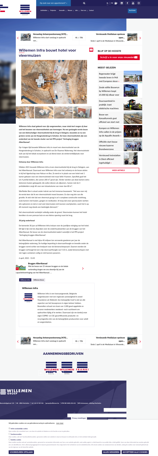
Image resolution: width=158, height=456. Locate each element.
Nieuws (70, 10)
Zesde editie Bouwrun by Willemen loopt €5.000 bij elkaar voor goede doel (109, 93)
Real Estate (132, 10)
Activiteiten (43, 10)
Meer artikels (118, 170)
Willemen (25, 10)
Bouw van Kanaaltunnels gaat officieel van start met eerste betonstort (109, 120)
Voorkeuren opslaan (21, 452)
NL (107, 3)
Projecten (53, 10)
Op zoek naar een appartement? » (53, 3)
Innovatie (62, 10)
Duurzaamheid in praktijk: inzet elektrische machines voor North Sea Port (109, 107)
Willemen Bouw (39, 280)
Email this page (91, 50)
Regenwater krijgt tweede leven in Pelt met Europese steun (109, 77)
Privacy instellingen (79, 418)
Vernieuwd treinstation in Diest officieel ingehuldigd (109, 159)
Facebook (127, 3)
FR (112, 3)
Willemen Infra (25, 279)
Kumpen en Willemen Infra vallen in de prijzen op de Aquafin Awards (110, 132)
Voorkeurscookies (16, 434)
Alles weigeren (111, 452)
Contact (91, 10)
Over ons (83, 10)
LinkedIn (121, 3)
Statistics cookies (16, 440)
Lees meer (59, 423)
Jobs (76, 10)
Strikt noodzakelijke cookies (19, 429)
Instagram (139, 3)
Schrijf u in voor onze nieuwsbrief (118, 57)
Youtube (133, 3)
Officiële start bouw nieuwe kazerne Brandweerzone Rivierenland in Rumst (110, 147)
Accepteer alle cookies (135, 452)
